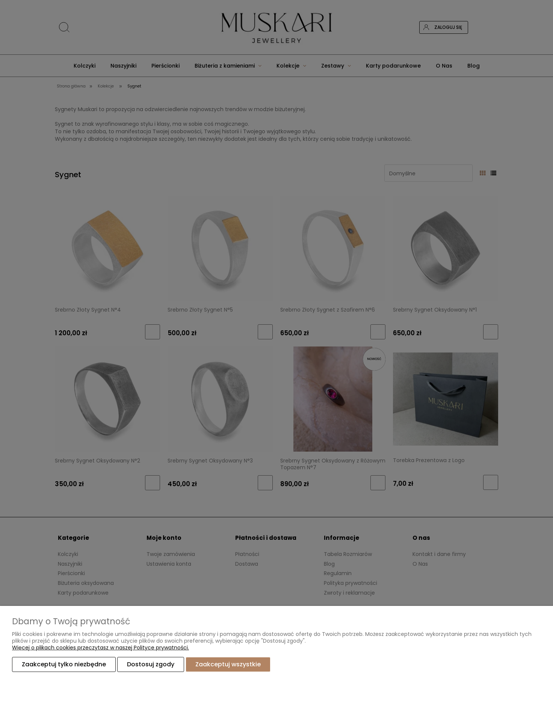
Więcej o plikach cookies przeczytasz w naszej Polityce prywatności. (100, 647)
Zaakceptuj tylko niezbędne (64, 664)
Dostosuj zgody (150, 664)
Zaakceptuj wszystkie (228, 664)
